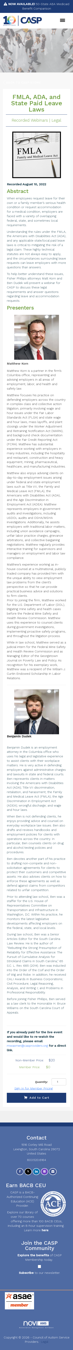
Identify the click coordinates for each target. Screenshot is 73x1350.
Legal (44, 1342)
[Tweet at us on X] (28, 1171)
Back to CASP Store (22, 82)
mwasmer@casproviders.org (27, 1046)
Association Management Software (36, 1324)
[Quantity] (59, 1081)
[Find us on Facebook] (20, 1171)
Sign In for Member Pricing (33, 1088)
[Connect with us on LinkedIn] (36, 1171)
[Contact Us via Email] (53, 1171)
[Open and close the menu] (55, 20)
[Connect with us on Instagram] (44, 1171)
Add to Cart (36, 1097)
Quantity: (41, 1081)
